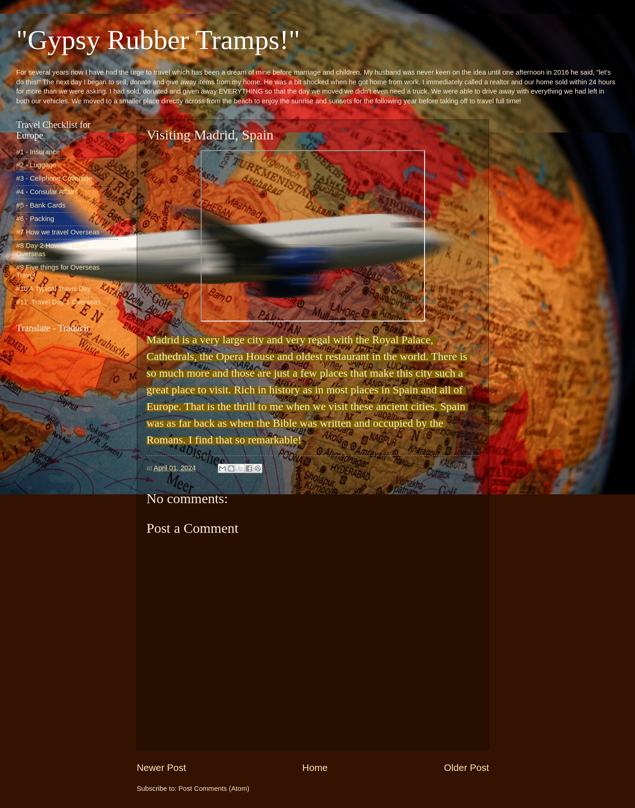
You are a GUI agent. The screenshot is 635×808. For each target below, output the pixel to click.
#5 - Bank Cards (40, 205)
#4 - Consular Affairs (47, 192)
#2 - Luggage (36, 165)
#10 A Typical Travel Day (53, 288)
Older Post (466, 767)
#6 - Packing (35, 218)
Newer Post (161, 767)
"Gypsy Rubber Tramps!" (158, 40)
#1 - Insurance (38, 152)
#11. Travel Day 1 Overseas (58, 302)
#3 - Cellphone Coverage (54, 178)
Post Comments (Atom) (213, 788)
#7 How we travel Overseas (58, 232)
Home (315, 767)
